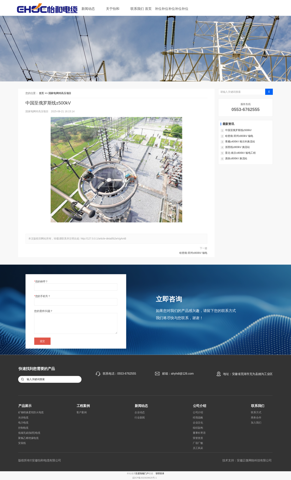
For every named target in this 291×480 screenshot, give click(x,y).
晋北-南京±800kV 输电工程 (240, 152)
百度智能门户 (142, 473)
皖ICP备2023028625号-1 (145, 477)
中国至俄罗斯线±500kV (238, 130)
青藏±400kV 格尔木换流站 (240, 141)
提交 (42, 341)
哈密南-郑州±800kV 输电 (193, 252)
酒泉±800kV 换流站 (236, 158)
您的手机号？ (42, 296)
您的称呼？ (41, 281)
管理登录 (160, 473)
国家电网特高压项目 (59, 93)
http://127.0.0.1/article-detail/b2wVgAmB (103, 238)
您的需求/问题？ (43, 310)
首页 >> (43, 93)
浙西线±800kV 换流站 (237, 147)
